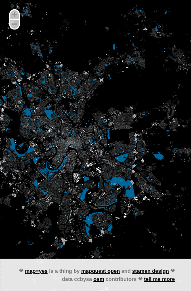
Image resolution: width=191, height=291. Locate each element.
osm (98, 279)
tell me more (159, 279)
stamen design (150, 271)
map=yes (36, 271)
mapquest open (100, 271)
